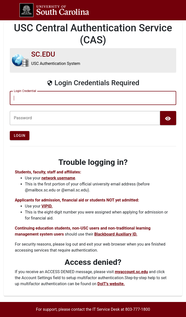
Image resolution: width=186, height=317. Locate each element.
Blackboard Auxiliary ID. (115, 234)
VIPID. (47, 206)
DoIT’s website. (111, 283)
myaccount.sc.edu (131, 271)
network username (58, 178)
